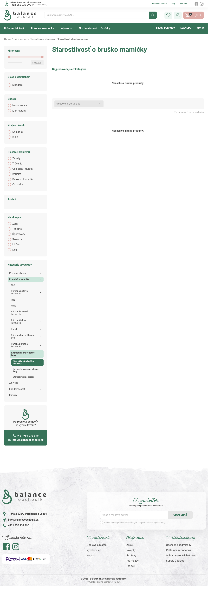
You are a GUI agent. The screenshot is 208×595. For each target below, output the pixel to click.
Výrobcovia (93, 550)
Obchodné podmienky (178, 544)
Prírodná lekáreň (17, 273)
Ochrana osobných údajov (181, 555)
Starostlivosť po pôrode (23, 377)
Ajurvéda (13, 383)
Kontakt (183, 4)
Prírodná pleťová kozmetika (19, 292)
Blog (173, 4)
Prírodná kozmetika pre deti (22, 336)
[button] (168, 15)
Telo (13, 299)
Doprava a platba (159, 4)
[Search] (153, 15)
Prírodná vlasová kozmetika (19, 312)
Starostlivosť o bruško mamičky (23, 362)
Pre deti (130, 565)
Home (7, 39)
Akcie (129, 544)
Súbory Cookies (175, 560)
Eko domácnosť (17, 389)
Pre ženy (131, 555)
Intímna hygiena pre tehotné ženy (26, 370)
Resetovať (37, 62)
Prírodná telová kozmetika (18, 321)
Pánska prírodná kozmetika (19, 345)
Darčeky (13, 395)
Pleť (13, 285)
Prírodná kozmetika (20, 39)
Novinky (131, 550)
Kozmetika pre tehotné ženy (43, 39)
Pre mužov (132, 560)
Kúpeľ (14, 329)
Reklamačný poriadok (178, 550)
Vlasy (13, 306)
